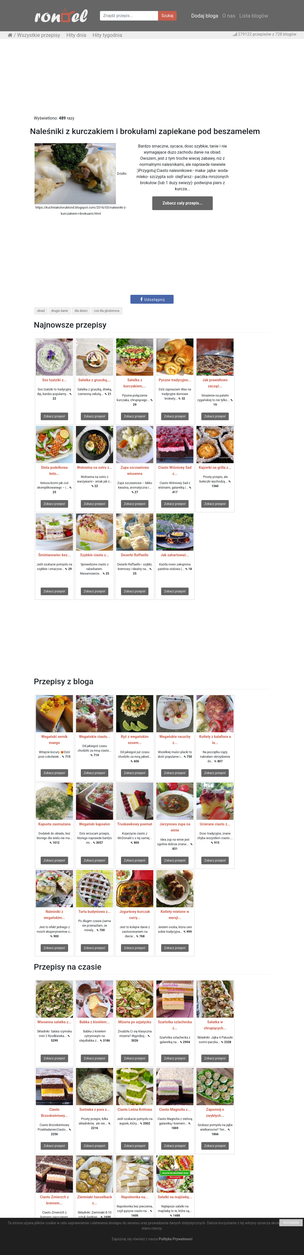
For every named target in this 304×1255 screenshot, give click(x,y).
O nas (228, 16)
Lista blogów (253, 16)
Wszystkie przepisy (38, 35)
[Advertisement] (152, 79)
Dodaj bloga (204, 16)
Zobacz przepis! (54, 416)
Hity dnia (76, 35)
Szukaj (167, 15)
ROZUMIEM (291, 1222)
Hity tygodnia (107, 35)
